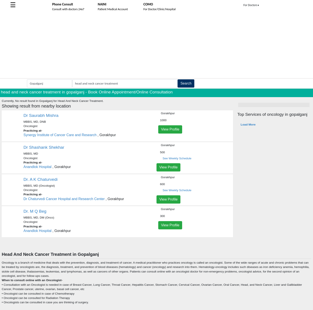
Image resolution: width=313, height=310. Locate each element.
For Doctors (251, 5)
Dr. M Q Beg (35, 211)
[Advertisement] (156, 45)
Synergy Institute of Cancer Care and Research (60, 135)
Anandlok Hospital (37, 167)
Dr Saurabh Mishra (40, 115)
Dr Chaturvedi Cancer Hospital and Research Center (64, 199)
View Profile (170, 129)
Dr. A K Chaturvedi (40, 179)
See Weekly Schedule (177, 158)
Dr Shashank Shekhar (43, 147)
